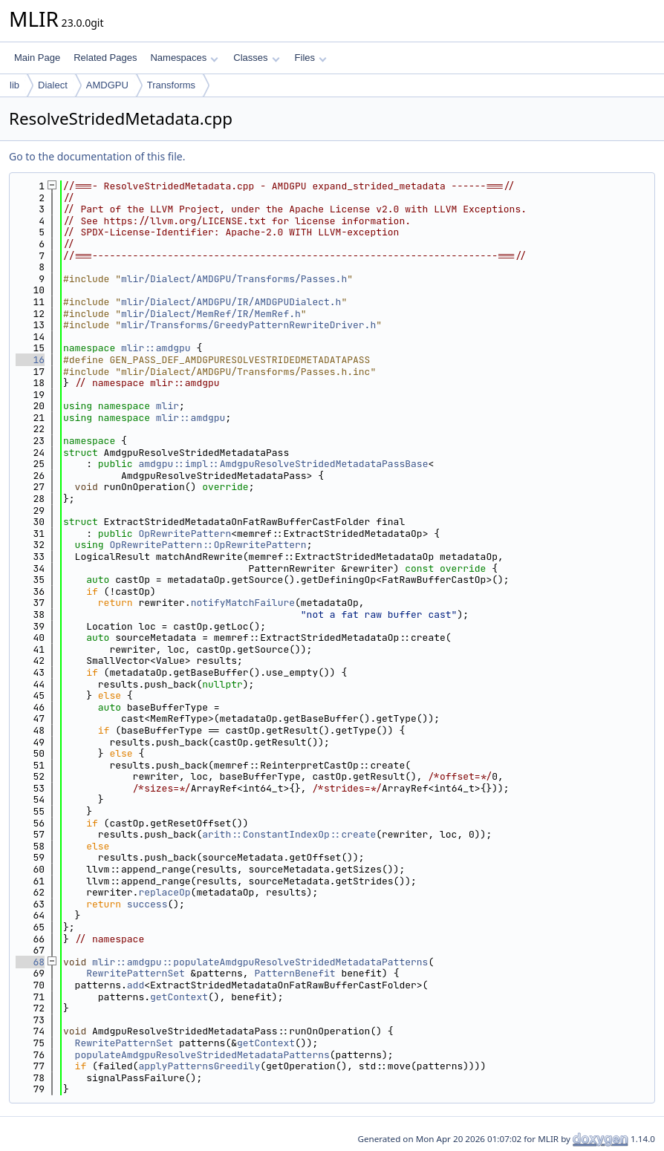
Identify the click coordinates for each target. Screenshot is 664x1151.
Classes (256, 57)
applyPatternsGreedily (199, 1066)
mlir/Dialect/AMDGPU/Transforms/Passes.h (234, 279)
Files (311, 57)
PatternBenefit (294, 973)
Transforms (171, 85)
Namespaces (184, 57)
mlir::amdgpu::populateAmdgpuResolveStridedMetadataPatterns (260, 962)
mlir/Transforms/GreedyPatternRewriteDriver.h (248, 325)
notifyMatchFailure (243, 602)
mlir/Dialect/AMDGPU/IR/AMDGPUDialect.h (231, 302)
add (135, 985)
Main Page (37, 57)
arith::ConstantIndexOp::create (289, 834)
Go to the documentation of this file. (97, 156)
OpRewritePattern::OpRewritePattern (207, 544)
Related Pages (105, 57)
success (147, 904)
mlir (167, 406)
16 (30, 359)
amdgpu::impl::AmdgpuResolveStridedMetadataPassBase (283, 463)
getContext (179, 997)
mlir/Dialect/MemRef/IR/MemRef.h (211, 313)
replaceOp (164, 892)
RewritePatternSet (135, 973)
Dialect (53, 85)
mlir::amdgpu (156, 348)
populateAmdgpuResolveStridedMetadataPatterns (202, 1055)
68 (30, 962)
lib (14, 85)
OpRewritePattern (184, 533)
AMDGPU (107, 85)
